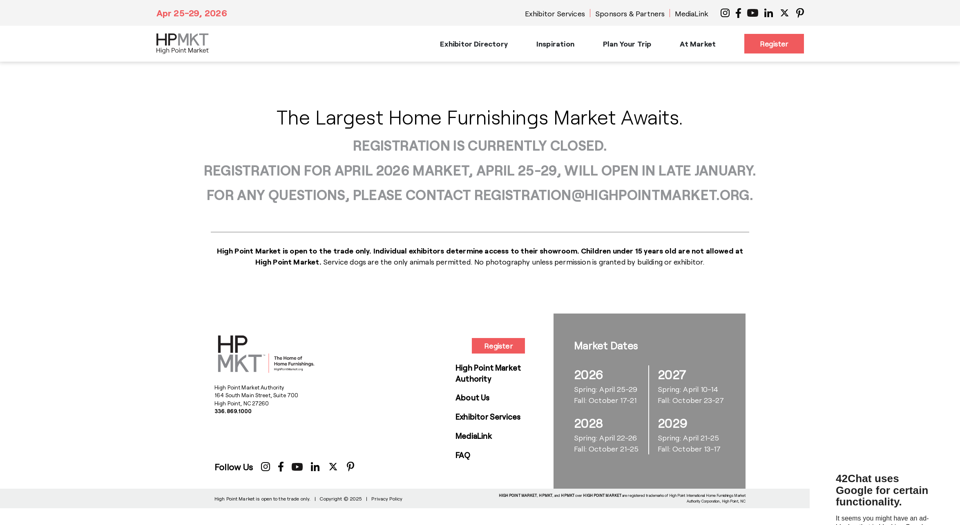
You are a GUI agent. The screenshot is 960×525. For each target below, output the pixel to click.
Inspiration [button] (555, 43)
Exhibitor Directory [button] (473, 43)
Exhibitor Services (555, 13)
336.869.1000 (233, 411)
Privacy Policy (386, 498)
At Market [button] (698, 43)
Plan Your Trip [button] (627, 43)
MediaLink (691, 13)
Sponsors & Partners (630, 13)
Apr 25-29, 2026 (191, 12)
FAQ (463, 455)
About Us (472, 397)
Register (774, 43)
